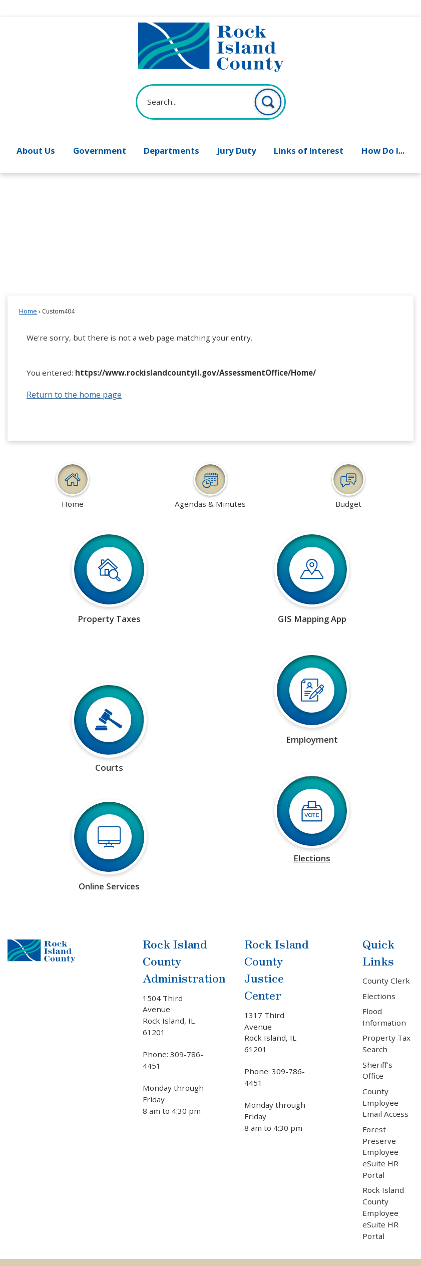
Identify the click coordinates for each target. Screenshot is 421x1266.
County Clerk (386, 964)
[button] (268, 85)
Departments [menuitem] (171, 133)
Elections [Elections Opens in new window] (378, 979)
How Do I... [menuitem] (382, 133)
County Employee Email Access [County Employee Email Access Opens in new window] (385, 1085)
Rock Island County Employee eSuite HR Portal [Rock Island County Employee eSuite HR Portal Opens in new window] (383, 1195)
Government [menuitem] (99, 133)
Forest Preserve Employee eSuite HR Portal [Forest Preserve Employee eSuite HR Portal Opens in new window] (380, 1135)
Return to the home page (74, 377)
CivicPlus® (269, 1253)
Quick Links (378, 935)
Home (28, 294)
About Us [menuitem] (36, 133)
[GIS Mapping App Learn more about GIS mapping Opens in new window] (312, 567)
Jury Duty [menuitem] (236, 133)
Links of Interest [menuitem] (308, 133)
